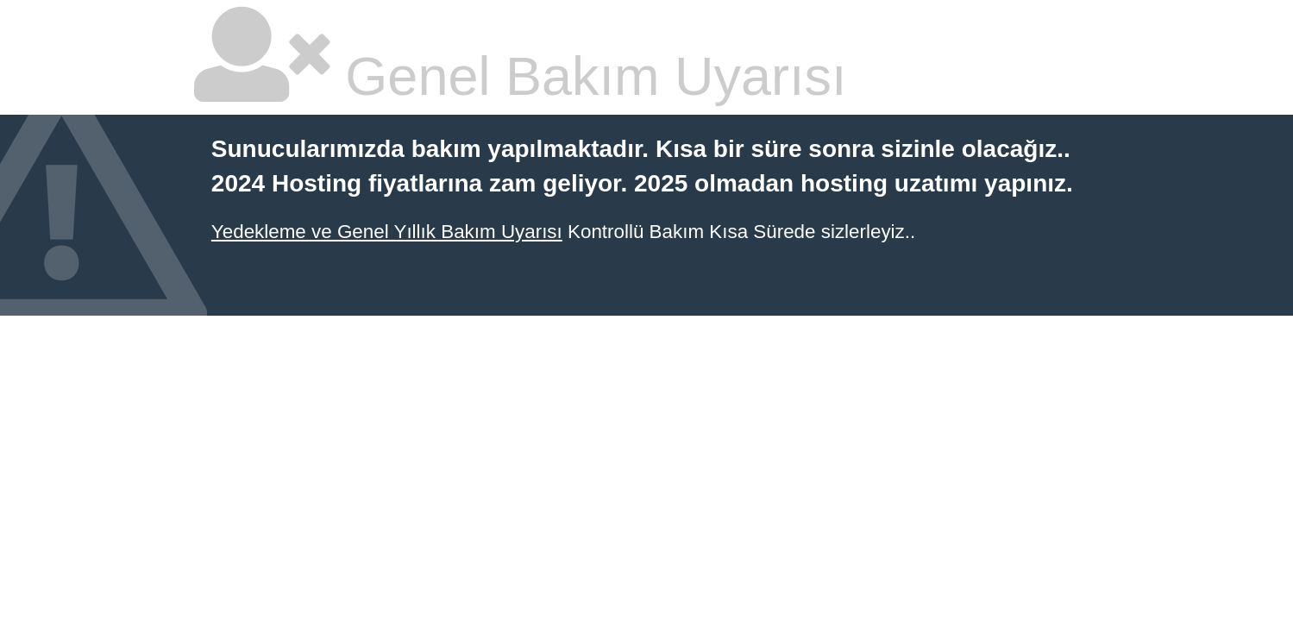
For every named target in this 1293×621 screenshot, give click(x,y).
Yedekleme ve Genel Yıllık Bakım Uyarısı (386, 231)
